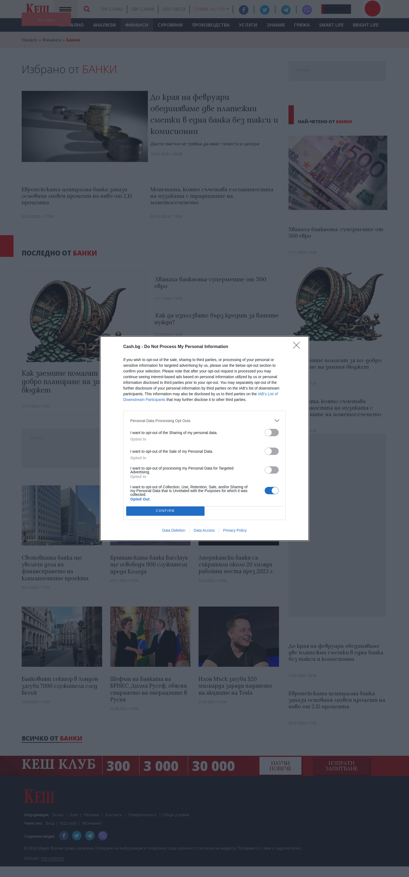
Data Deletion (173, 530)
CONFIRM (165, 511)
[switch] (272, 432)
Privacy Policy (235, 530)
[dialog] (204, 438)
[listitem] (204, 420)
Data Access (204, 530)
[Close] (298, 347)
